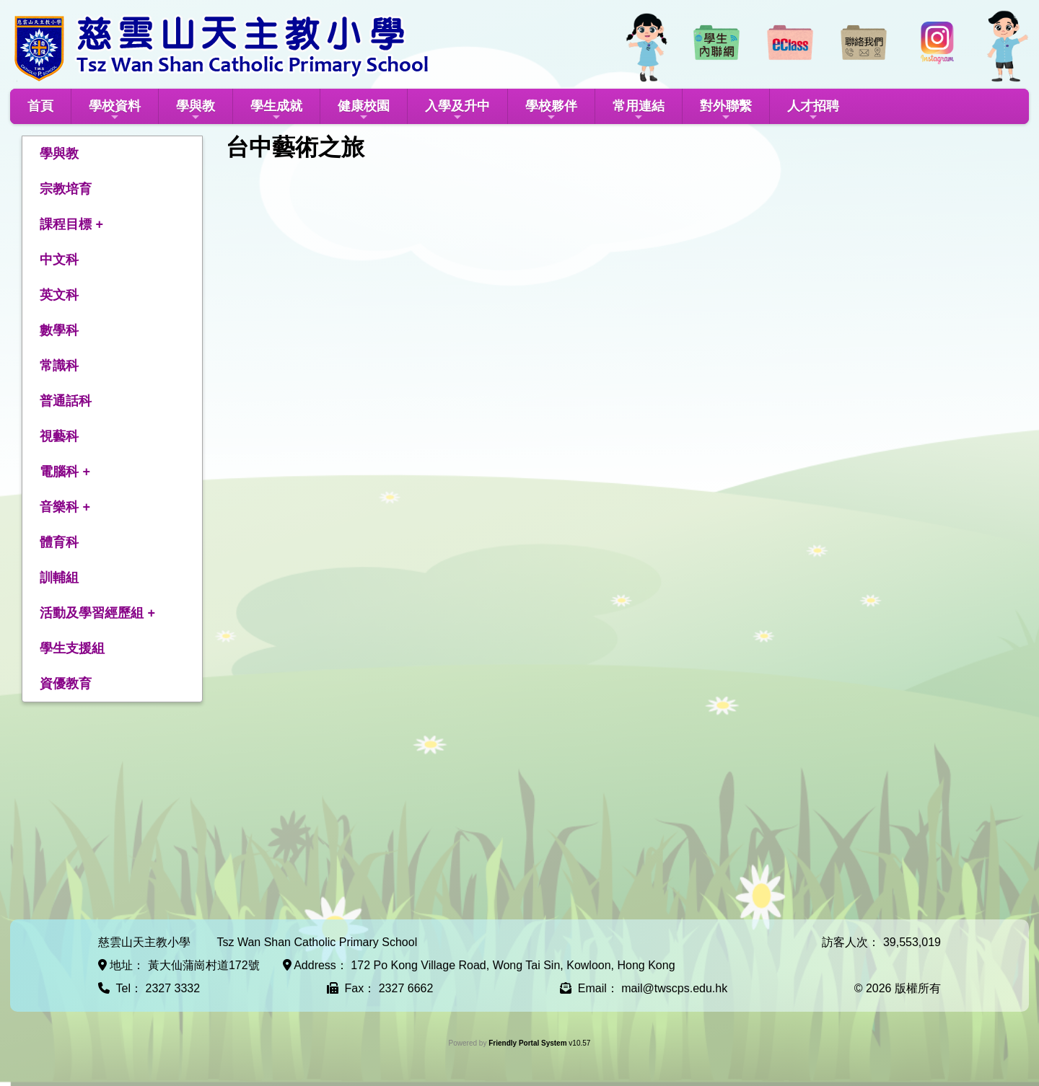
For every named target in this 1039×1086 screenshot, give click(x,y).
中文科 (59, 259)
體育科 (59, 542)
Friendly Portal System (528, 1043)
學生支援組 (72, 648)
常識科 (59, 365)
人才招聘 (813, 111)
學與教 (195, 111)
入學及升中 (457, 111)
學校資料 (115, 111)
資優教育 (66, 683)
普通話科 (66, 401)
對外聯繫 (726, 111)
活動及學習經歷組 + (97, 613)
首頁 (40, 106)
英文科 (59, 295)
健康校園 (364, 111)
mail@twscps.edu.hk (674, 988)
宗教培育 (66, 189)
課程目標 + (71, 224)
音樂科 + (65, 507)
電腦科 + (65, 471)
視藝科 (59, 436)
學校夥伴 (551, 111)
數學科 (59, 330)
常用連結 (639, 111)
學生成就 (276, 111)
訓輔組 (59, 577)
